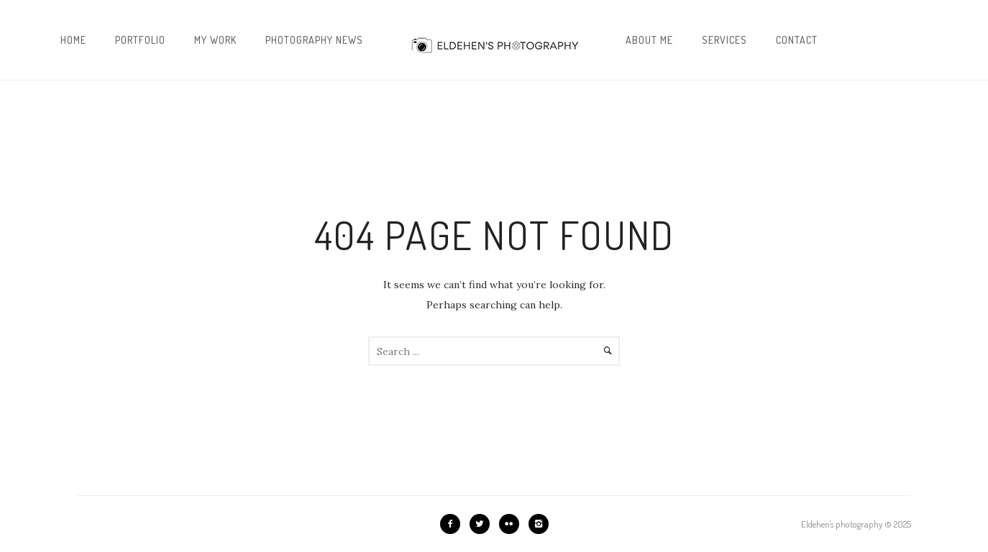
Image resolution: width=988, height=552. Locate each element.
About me (649, 40)
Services (724, 40)
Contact (797, 40)
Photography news (314, 40)
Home (73, 40)
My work (215, 40)
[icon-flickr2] (512, 524)
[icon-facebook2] (453, 524)
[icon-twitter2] (483, 524)
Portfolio (140, 40)
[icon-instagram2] (539, 524)
